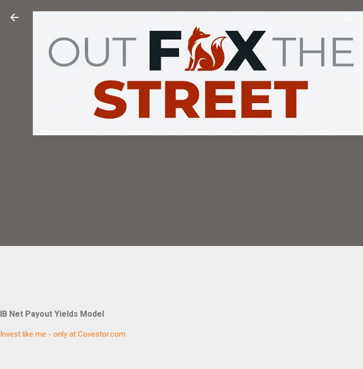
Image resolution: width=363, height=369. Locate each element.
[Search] (348, 20)
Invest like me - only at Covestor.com (63, 334)
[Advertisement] (198, 211)
